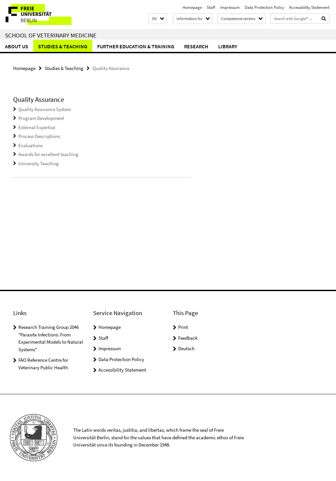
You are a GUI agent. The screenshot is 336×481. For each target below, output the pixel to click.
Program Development (41, 118)
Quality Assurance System (44, 109)
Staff (211, 7)
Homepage (192, 7)
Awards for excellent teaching (48, 154)
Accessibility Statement (309, 7)
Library (227, 46)
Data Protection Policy (264, 7)
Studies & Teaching (62, 46)
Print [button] (183, 327)
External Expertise (36, 127)
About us (16, 46)
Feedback (188, 338)
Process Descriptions (39, 136)
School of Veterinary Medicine (50, 35)
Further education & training (135, 46)
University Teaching (38, 163)
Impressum (230, 7)
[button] (158, 18)
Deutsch (186, 348)
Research (196, 46)
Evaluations (30, 145)
